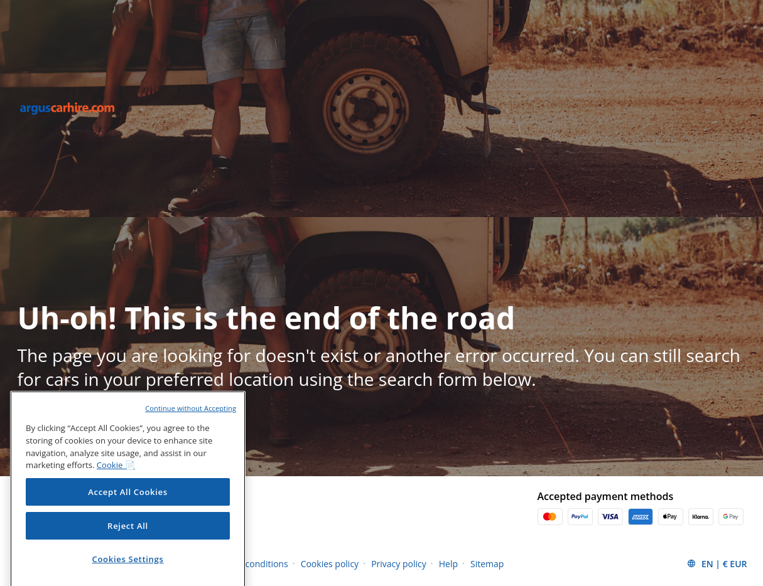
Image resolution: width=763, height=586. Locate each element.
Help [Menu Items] (448, 564)
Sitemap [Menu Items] (487, 564)
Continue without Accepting (190, 426)
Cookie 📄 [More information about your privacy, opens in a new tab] (116, 483)
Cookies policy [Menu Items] (330, 564)
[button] (717, 563)
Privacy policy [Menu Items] (398, 564)
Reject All (127, 544)
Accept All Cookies (128, 510)
